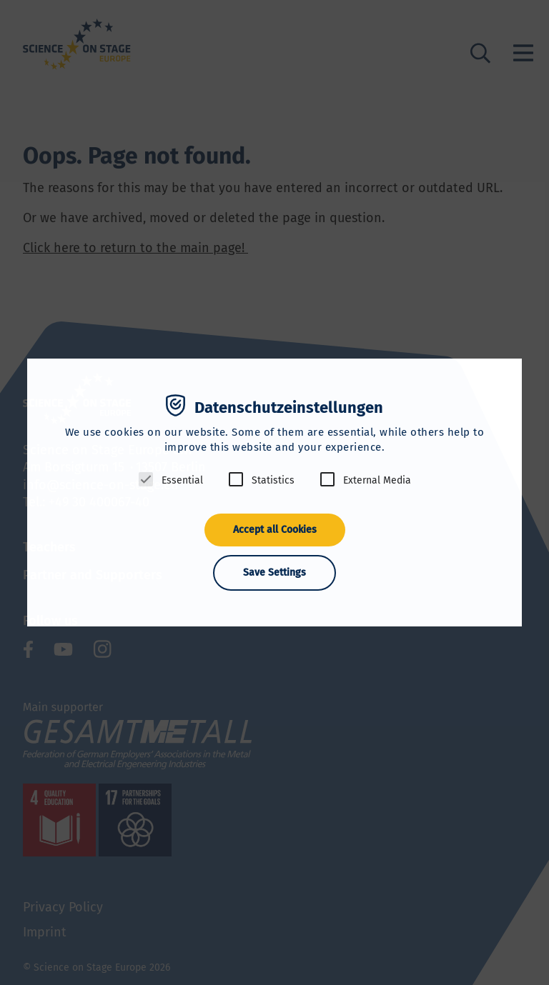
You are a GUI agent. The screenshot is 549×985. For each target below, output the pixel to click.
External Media (377, 480)
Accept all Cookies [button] (275, 530)
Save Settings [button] (274, 572)
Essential (182, 480)
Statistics (273, 480)
